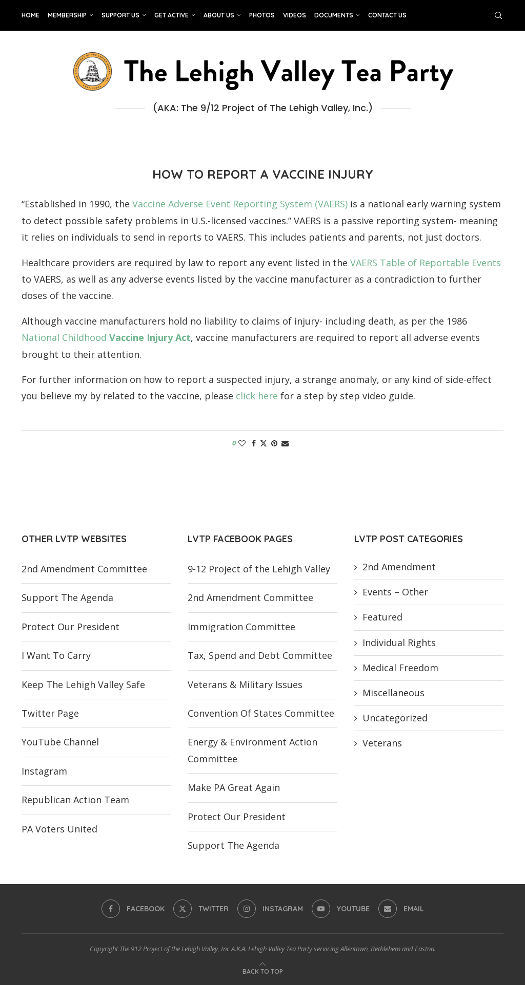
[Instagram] (270, 909)
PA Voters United (59, 829)
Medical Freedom (400, 667)
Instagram (44, 771)
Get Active (171, 15)
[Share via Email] (285, 443)
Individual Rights (399, 642)
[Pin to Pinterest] (274, 443)
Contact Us (387, 15)
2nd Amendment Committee (84, 569)
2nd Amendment (399, 567)
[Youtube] (341, 909)
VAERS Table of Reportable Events (425, 262)
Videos (294, 15)
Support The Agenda (67, 597)
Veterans (382, 743)
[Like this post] (242, 443)
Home (30, 15)
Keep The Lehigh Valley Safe (83, 684)
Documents (333, 15)
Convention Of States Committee (261, 713)
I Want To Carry (56, 655)
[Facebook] (133, 909)
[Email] (401, 909)
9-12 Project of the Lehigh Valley (259, 569)
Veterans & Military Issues (245, 684)
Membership (67, 15)
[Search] (498, 15)
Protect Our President (70, 626)
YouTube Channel (60, 742)
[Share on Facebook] (254, 443)
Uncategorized (395, 718)
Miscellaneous (393, 693)
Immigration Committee (241, 626)
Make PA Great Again (234, 787)
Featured (382, 617)
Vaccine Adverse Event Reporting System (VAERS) (240, 204)
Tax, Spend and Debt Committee (260, 655)
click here (257, 396)
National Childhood (106, 337)
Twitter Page (50, 713)
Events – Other (395, 592)
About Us (219, 15)
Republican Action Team (75, 800)
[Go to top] (263, 970)
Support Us (120, 15)
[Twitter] (201, 909)
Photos (262, 15)
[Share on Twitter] (263, 443)
